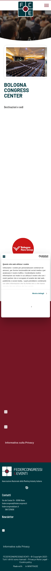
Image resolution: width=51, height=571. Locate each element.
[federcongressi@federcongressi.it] (12, 5)
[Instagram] (13, 487)
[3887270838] (4, 5)
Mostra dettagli (38, 293)
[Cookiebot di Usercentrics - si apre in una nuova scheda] (36, 256)
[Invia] (45, 524)
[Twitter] (8, 487)
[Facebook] (4, 487)
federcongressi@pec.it (10, 506)
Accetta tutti (25, 300)
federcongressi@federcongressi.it (14, 503)
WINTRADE (32, 566)
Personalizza (25, 307)
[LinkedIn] (18, 487)
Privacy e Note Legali (37, 559)
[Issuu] (27, 487)
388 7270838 (8, 509)
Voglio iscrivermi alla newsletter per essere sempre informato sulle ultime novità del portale (23, 417)
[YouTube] (22, 487)
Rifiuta (25, 313)
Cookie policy (25, 562)
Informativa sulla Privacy (19, 442)
